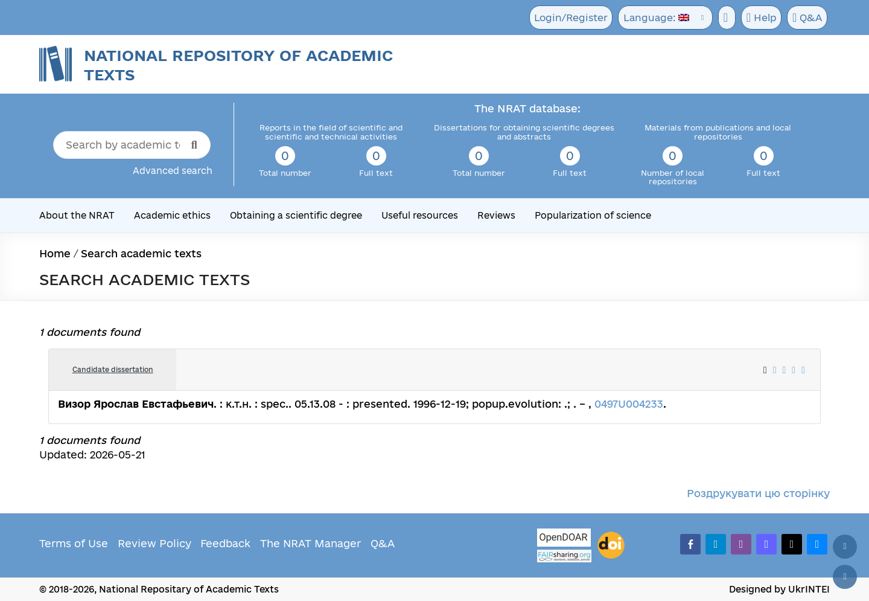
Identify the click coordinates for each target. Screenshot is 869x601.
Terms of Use (73, 543)
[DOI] (611, 545)
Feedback (225, 543)
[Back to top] (845, 547)
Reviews (496, 215)
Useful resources (419, 215)
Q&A (806, 18)
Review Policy (154, 543)
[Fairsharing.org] (564, 556)
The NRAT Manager (310, 543)
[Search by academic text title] (132, 145)
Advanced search (172, 171)
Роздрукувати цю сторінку (758, 493)
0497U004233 (628, 404)
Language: (653, 18)
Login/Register (570, 18)
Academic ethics (172, 215)
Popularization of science (593, 215)
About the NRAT (77, 215)
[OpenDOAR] (564, 539)
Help (759, 18)
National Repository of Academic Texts (238, 65)
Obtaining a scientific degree (296, 215)
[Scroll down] (845, 577)
